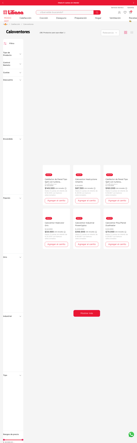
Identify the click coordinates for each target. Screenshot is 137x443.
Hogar (98, 18)
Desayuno (61, 18)
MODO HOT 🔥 (7, 21)
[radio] (126, 33)
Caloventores (28, 24)
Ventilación (115, 18)
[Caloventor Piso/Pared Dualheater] (117, 229)
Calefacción (25, 18)
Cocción (44, 18)
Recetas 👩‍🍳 (133, 19)
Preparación (81, 18)
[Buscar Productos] (97, 13)
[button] (13, 54)
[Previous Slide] (3, 3)
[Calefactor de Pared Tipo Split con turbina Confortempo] (117, 185)
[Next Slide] (134, 3)
